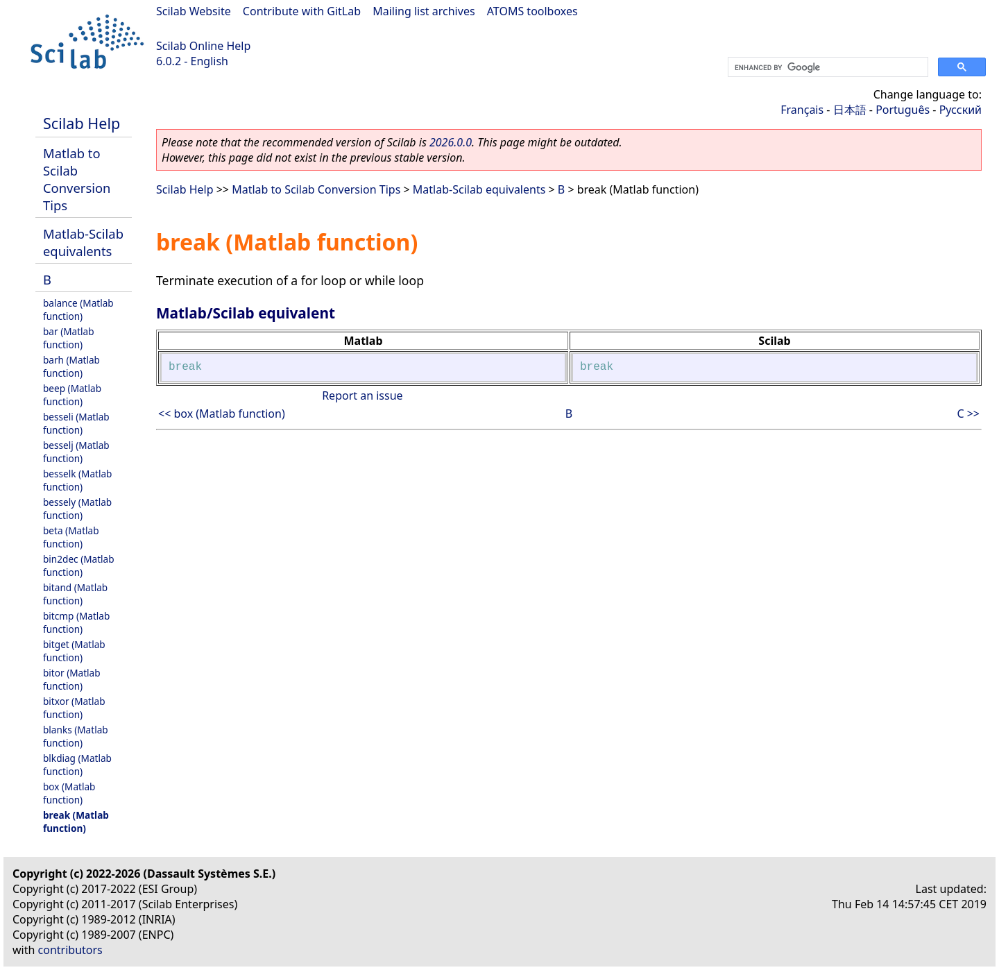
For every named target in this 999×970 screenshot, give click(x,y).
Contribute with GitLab (302, 11)
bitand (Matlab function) (75, 594)
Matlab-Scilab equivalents (83, 242)
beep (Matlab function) (72, 395)
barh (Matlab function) (71, 366)
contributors (70, 950)
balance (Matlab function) (78, 309)
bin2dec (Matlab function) (78, 565)
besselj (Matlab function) (76, 452)
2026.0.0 (450, 142)
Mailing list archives (424, 11)
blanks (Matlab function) (75, 736)
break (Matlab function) (76, 821)
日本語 (849, 109)
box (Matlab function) (69, 793)
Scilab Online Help (203, 45)
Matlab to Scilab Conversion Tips (76, 179)
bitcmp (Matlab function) (76, 622)
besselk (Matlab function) (77, 480)
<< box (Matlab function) (221, 413)
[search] (827, 67)
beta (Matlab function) (71, 537)
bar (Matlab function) (68, 338)
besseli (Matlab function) (76, 423)
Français (801, 109)
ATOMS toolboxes (532, 11)
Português (903, 109)
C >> (968, 413)
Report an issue (362, 395)
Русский (960, 109)
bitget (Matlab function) (74, 651)
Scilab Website (193, 11)
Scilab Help (81, 123)
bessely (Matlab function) (77, 508)
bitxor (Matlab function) (74, 708)
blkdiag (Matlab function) (77, 764)
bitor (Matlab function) (72, 679)
